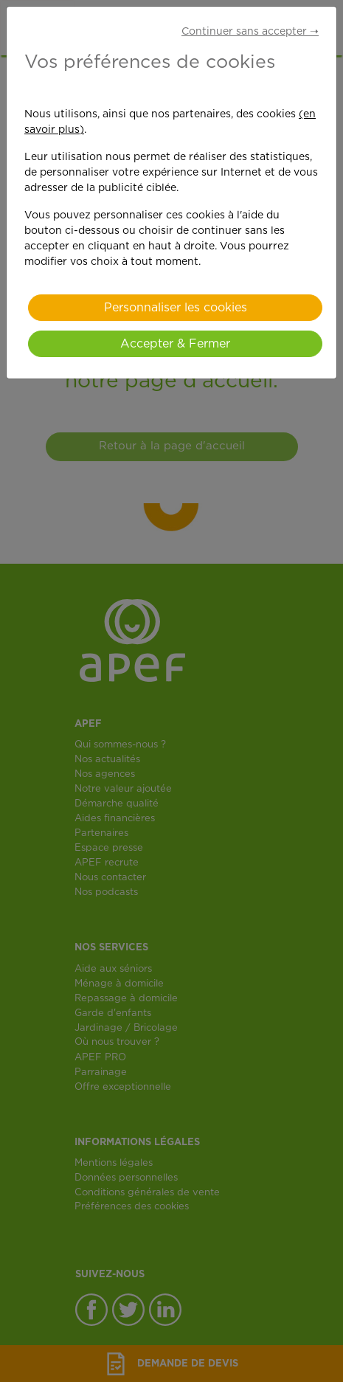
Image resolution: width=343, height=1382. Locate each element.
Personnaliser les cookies (175, 308)
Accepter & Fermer (175, 344)
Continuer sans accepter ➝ (250, 32)
